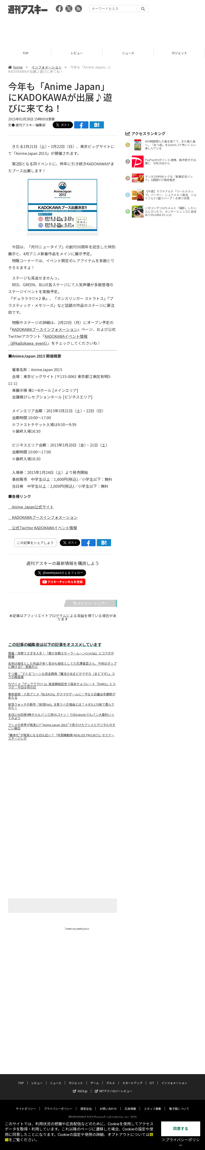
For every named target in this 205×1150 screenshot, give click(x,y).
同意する (180, 1128)
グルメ (110, 1062)
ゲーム (94, 1062)
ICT (152, 1062)
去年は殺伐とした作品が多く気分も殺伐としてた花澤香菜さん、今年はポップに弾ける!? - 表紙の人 (62, 665)
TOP (26, 53)
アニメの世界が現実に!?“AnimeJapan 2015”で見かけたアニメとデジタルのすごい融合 (61, 726)
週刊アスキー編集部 (30, 125)
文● (11, 125)
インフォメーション (46, 67)
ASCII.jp (80, 1070)
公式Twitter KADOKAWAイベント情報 (42, 528)
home (15, 67)
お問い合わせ (108, 1088)
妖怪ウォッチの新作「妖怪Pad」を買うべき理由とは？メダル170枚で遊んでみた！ (61, 706)
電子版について (179, 1088)
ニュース (128, 53)
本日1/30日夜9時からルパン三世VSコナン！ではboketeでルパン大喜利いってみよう (61, 716)
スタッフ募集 (152, 1088)
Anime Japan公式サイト (31, 507)
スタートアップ (132, 1062)
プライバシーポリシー (58, 1088)
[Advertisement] (102, 29)
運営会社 (86, 1088)
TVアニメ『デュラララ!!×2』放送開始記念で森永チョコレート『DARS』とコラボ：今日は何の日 (61, 685)
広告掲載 (130, 1088)
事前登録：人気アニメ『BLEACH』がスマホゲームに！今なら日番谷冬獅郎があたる (61, 696)
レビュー (77, 53)
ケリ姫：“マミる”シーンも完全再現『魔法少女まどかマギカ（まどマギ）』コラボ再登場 (61, 675)
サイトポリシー (26, 1088)
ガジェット (179, 53)
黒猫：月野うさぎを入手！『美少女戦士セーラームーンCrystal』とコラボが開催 (61, 655)
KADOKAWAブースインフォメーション (44, 329)
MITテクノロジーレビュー (113, 1070)
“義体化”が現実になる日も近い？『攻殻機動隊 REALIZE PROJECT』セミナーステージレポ (61, 736)
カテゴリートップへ (90, 603)
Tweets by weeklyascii (77, 928)
